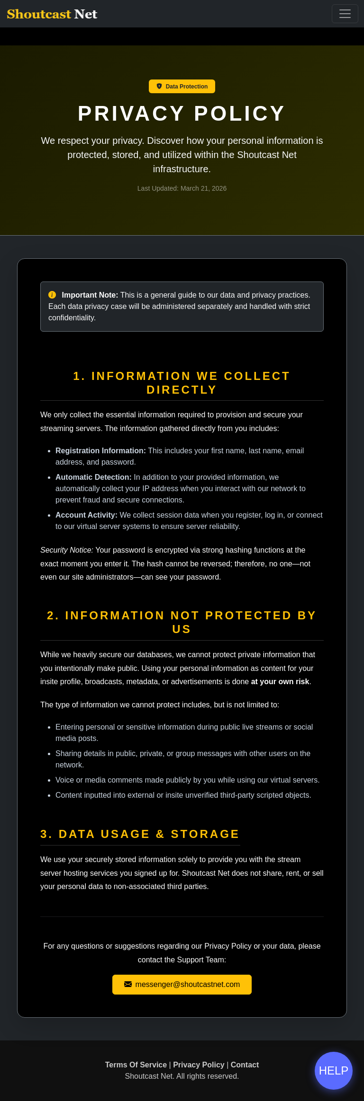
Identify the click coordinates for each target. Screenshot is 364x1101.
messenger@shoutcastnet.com (182, 984)
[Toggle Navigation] (345, 13)
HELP (334, 1070)
